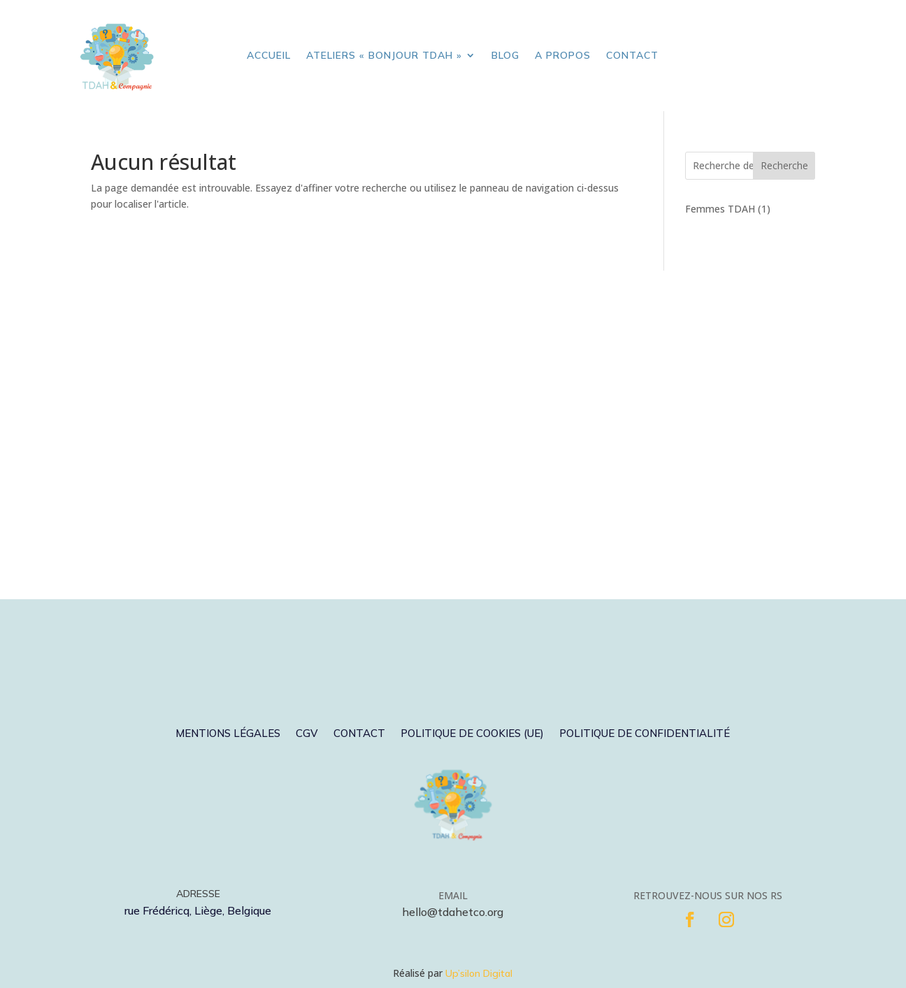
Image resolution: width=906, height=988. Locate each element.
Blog (505, 55)
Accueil (269, 55)
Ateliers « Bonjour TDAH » (384, 55)
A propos (563, 55)
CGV (307, 734)
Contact (632, 55)
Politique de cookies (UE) (472, 734)
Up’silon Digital (478, 973)
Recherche (784, 165)
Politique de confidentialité (644, 734)
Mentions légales (227, 734)
